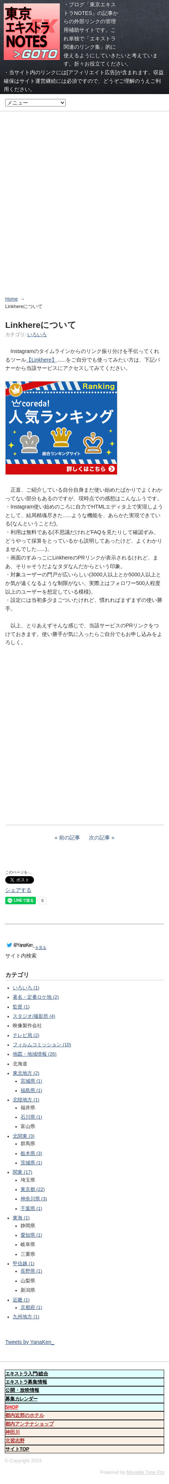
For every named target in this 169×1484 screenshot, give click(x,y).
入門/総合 (27, 1373)
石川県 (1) (31, 1117)
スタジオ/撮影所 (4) (34, 1016)
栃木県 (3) (31, 1153)
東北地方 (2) (26, 1073)
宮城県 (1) (31, 1081)
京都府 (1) (31, 1307)
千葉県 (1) (31, 1208)
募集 (21, 1399)
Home (11, 299)
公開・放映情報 (22, 1390)
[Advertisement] (84, 199)
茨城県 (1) (31, 1162)
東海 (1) (21, 1218)
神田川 (12, 1432)
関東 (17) (22, 1172)
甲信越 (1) (23, 1263)
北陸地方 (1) (26, 1100)
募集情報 (26, 1382)
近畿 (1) (21, 1300)
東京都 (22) (33, 1189)
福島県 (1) (31, 1090)
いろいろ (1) (26, 987)
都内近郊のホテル (24, 1415)
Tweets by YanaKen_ (29, 1342)
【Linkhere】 (41, 360)
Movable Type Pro (145, 1472)
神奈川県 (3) (34, 1198)
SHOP (12, 1407)
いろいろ (37, 334)
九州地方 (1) (26, 1316)
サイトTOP (17, 1449)
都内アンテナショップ (29, 1424)
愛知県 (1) (31, 1235)
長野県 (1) (31, 1271)
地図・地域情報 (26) (34, 1054)
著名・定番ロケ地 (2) (36, 997)
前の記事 (69, 838)
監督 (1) (21, 1007)
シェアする (18, 890)
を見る (25, 947)
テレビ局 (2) (26, 1035)
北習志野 (15, 1441)
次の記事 (99, 838)
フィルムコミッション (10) (42, 1044)
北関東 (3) (23, 1136)
